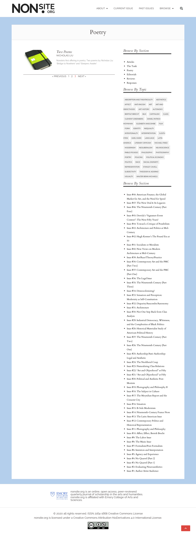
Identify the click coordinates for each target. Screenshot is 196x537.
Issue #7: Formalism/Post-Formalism (145, 446)
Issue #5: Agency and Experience (143, 454)
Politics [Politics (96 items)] (128, 162)
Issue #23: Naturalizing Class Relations (145, 366)
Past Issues (146, 8)
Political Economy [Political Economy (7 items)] (155, 157)
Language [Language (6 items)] (149, 138)
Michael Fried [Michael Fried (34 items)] (161, 143)
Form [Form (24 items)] (127, 128)
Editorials (131, 74)
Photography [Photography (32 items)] (162, 152)
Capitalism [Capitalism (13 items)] (155, 114)
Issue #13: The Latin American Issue (144, 416)
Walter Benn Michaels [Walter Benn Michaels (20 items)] (147, 176)
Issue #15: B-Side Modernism (141, 408)
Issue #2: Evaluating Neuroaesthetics (144, 466)
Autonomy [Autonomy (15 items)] (158, 109)
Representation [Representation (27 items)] (132, 167)
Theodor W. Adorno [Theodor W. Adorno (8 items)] (149, 172)
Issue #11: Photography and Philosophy (146, 429)
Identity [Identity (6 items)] (137, 128)
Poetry (130, 70)
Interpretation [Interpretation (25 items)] (148, 133)
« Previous (59, 76)
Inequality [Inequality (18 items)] (149, 128)
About (102, 8)
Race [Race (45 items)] (138, 162)
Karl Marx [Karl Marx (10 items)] (136, 138)
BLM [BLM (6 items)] (144, 114)
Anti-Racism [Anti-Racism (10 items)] (139, 104)
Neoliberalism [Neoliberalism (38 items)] (145, 148)
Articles (130, 62)
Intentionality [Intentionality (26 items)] (131, 133)
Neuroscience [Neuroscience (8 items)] (162, 148)
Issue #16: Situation (136, 404)
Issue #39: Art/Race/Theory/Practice (144, 257)
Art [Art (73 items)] (150, 104)
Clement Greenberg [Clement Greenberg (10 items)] (134, 119)
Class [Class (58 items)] (165, 114)
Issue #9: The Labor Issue (139, 437)
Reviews (131, 78)
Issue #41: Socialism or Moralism (143, 244)
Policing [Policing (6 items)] (139, 157)
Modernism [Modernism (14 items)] (130, 148)
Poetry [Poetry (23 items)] (128, 157)
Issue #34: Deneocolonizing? (141, 290)
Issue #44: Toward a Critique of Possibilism (148, 223)
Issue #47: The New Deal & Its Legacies (146, 203)
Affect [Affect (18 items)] (128, 104)
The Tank (132, 66)
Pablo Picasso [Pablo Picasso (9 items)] (131, 152)
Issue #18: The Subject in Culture (143, 391)
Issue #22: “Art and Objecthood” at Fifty (146, 370)
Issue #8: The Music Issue (139, 441)
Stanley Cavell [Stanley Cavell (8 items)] (150, 167)
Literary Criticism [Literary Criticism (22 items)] (143, 143)
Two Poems (64, 51)
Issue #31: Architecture (138, 307)
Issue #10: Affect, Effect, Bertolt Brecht (145, 433)
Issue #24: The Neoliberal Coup (142, 362)
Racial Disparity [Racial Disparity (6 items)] (151, 162)
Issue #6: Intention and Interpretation (145, 450)
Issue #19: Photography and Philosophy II (147, 387)
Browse (167, 8)
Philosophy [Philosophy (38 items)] (146, 152)
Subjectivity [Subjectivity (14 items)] (130, 172)
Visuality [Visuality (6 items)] (129, 176)
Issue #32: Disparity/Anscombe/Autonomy (147, 303)
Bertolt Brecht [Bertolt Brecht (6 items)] (132, 114)
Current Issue (123, 8)
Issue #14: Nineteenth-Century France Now (148, 412)
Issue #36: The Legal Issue (139, 278)
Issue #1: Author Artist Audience (142, 471)
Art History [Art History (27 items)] (144, 109)
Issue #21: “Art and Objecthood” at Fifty (146, 374)
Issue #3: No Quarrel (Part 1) (141, 462)
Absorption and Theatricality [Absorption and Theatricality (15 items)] (139, 100)
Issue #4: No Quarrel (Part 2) (141, 458)
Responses (132, 83)
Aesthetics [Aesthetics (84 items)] (161, 100)
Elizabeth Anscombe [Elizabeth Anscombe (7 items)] (145, 124)
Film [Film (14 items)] (161, 124)
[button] (181, 8)
